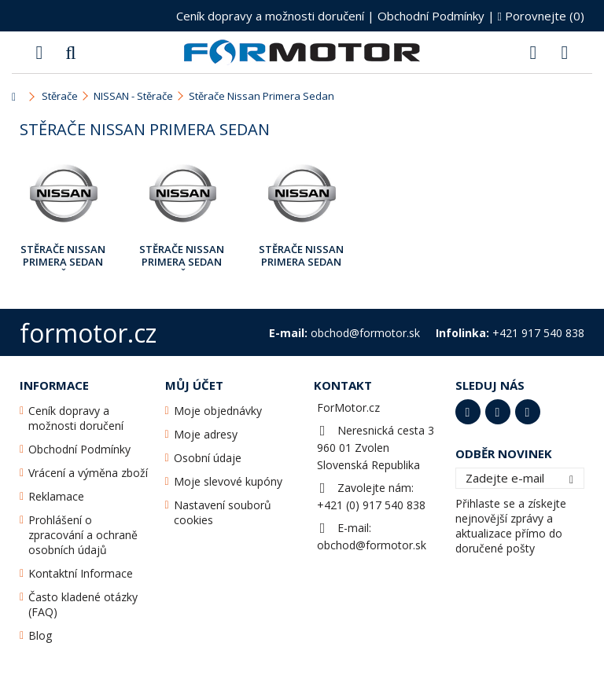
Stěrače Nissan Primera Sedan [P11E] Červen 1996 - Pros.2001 (181, 256)
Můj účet (194, 385)
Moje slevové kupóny (228, 481)
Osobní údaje (207, 457)
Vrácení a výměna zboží (88, 472)
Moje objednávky (218, 410)
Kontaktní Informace (80, 573)
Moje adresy (206, 434)
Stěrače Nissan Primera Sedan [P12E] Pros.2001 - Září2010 (301, 256)
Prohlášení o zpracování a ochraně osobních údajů (83, 534)
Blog (40, 635)
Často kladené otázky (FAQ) (83, 604)
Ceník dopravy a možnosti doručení (270, 16)
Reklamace (56, 496)
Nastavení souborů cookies (222, 512)
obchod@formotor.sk (371, 545)
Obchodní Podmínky (431, 16)
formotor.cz (88, 333)
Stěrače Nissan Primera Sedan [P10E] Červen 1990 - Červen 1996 (62, 256)
